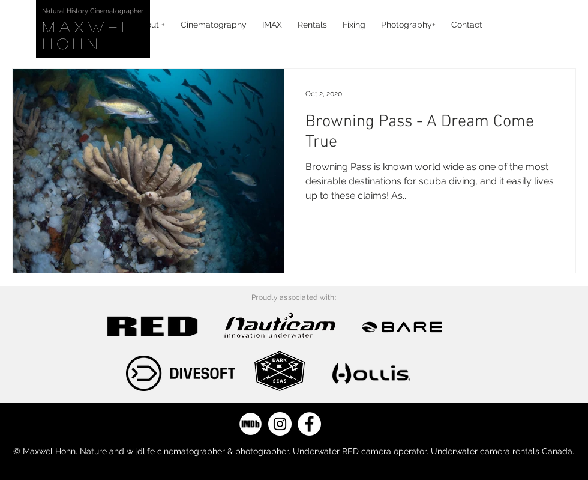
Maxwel (94, 26)
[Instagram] (280, 424)
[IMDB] (250, 424)
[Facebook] (309, 424)
